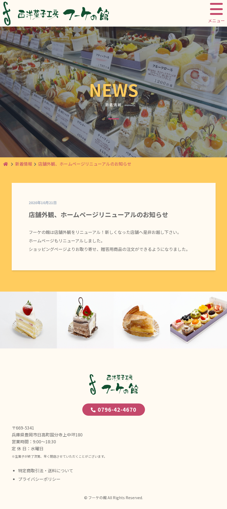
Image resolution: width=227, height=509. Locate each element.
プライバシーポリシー (39, 479)
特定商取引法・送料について (45, 470)
